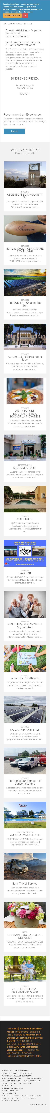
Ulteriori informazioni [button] (12, 15)
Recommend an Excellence (22, 114)
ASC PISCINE (25, 519)
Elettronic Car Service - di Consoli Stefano (25, 782)
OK (25, 15)
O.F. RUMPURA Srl (25, 467)
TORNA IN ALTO (38, 1105)
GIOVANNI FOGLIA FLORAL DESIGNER (25, 936)
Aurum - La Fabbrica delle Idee (25, 358)
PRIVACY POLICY (20, 1096)
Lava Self (25, 573)
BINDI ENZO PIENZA (25, 78)
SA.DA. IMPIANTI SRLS (25, 729)
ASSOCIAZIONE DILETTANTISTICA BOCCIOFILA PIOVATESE (25, 414)
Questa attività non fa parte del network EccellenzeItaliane (23, 33)
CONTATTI (6, 1096)
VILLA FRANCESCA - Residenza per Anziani (25, 990)
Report (14, 131)
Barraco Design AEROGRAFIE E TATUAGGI (25, 250)
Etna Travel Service (24, 883)
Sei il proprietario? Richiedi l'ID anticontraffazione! (23, 43)
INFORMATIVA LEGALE (11, 1101)
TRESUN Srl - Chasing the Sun (24, 304)
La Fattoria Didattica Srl (25, 678)
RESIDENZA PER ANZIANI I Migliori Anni (25, 626)
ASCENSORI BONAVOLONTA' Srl (25, 196)
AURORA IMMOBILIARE (25, 835)
